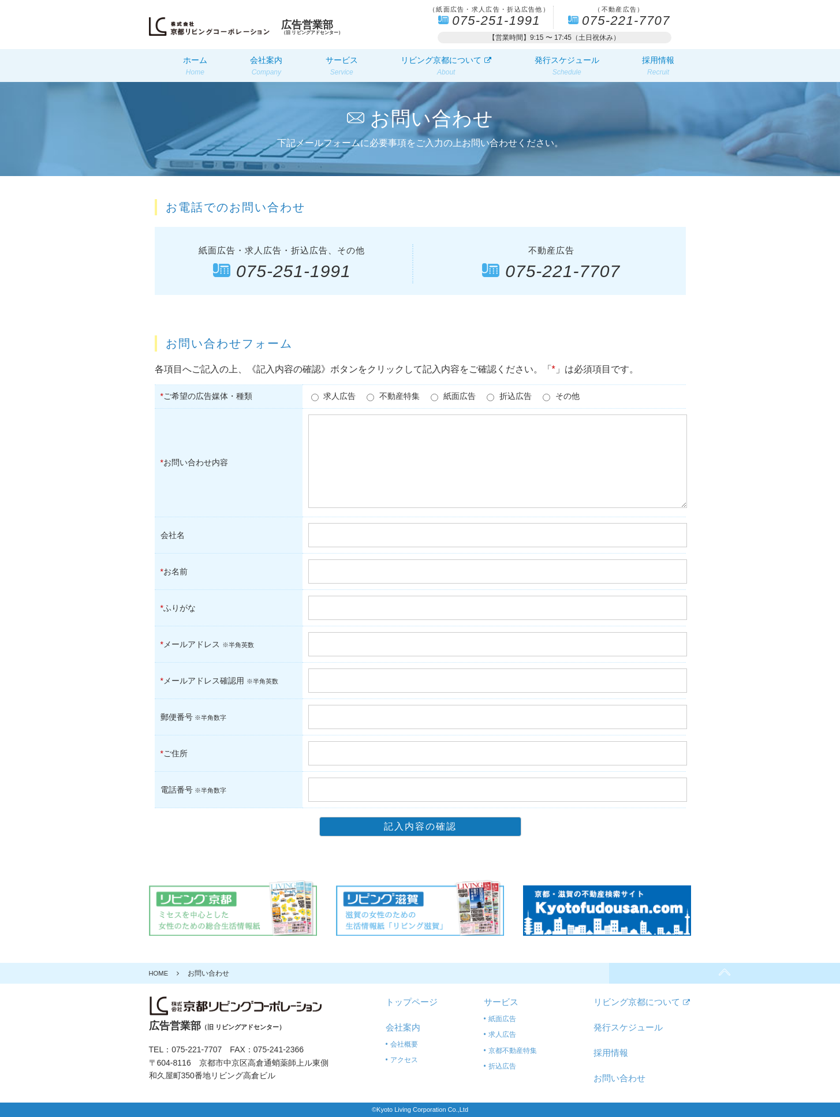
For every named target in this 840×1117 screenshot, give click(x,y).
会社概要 (404, 1044)
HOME (159, 973)
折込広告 (502, 1066)
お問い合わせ (619, 1078)
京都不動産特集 (512, 1051)
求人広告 (502, 1034)
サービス (342, 66)
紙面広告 (502, 1019)
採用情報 (658, 66)
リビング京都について (446, 66)
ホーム (195, 66)
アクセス (404, 1060)
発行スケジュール (567, 66)
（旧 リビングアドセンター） (317, 27)
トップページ (412, 1002)
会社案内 (266, 66)
